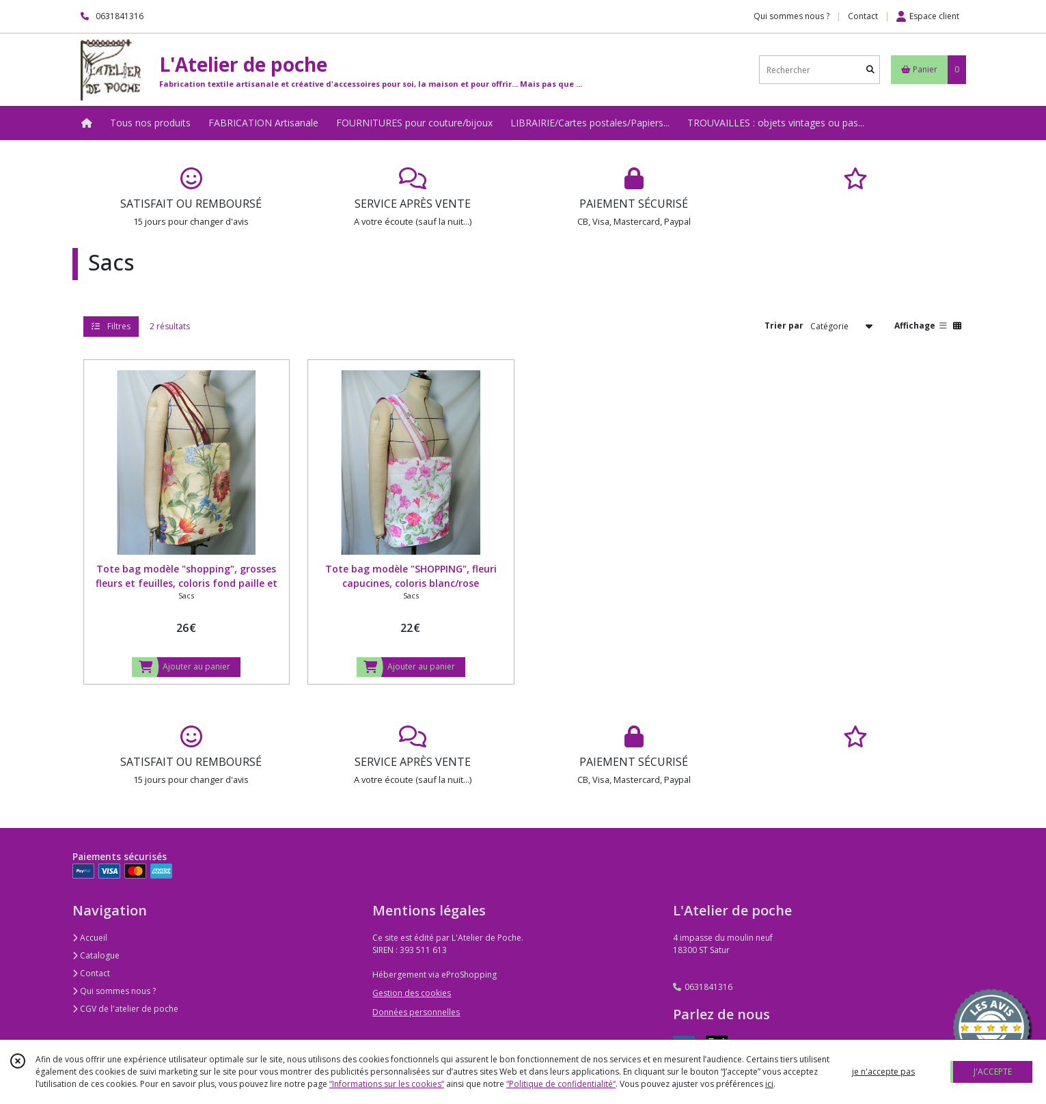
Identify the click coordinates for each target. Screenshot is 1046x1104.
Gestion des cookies (411, 993)
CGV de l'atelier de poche (125, 1009)
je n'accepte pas (883, 1071)
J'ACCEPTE (993, 1071)
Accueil (89, 937)
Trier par (784, 325)
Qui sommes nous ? (114, 991)
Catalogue (96, 955)
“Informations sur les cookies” (386, 1084)
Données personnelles (416, 1012)
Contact (863, 16)
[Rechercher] (870, 70)
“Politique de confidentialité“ (561, 1084)
